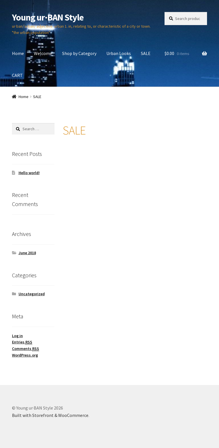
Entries (22, 342)
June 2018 (27, 252)
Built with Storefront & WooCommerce (50, 415)
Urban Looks (118, 53)
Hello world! (29, 172)
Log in (17, 335)
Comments (25, 348)
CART (17, 75)
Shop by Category (79, 53)
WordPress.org (25, 355)
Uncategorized (32, 293)
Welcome (43, 53)
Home (18, 53)
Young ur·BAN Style (48, 17)
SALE (146, 53)
